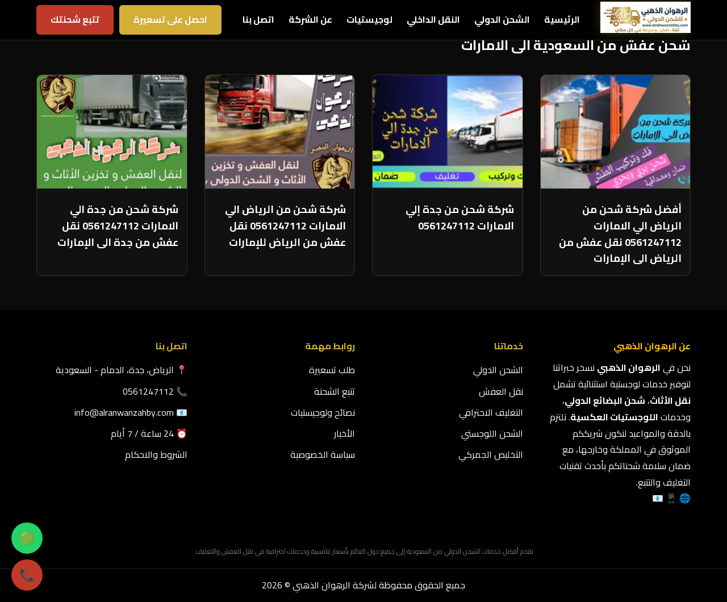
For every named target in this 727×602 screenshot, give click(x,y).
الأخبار (344, 433)
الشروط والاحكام (156, 454)
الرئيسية (562, 19)
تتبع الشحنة (334, 391)
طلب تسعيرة (332, 369)
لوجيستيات (369, 19)
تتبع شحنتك (75, 19)
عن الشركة (310, 19)
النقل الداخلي (433, 19)
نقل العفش (501, 391)
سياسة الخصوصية (322, 454)
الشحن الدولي (502, 19)
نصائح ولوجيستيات (323, 412)
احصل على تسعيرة (170, 19)
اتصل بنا (258, 19)
